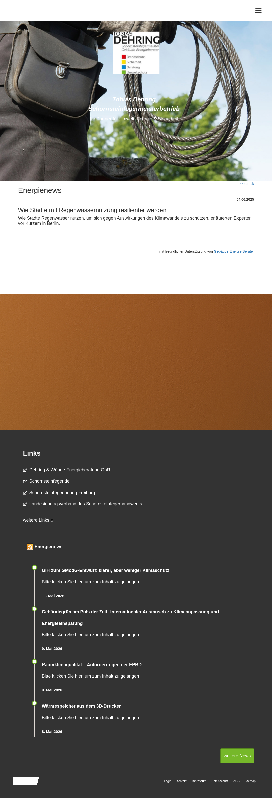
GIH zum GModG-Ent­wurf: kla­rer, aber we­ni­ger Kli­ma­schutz (105, 570)
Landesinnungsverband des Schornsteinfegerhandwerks (82, 503)
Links (32, 453)
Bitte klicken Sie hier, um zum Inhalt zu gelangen (90, 581)
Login (167, 781)
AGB (236, 781)
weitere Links (38, 520)
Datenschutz (219, 781)
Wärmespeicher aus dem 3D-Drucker (81, 706)
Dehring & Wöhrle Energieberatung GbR (66, 469)
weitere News (237, 755)
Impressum (199, 781)
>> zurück (246, 184)
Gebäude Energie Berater (234, 251)
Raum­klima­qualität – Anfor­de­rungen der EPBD (92, 664)
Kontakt (181, 781)
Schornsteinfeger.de (46, 481)
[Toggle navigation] (258, 14)
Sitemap (250, 781)
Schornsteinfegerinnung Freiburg (59, 492)
